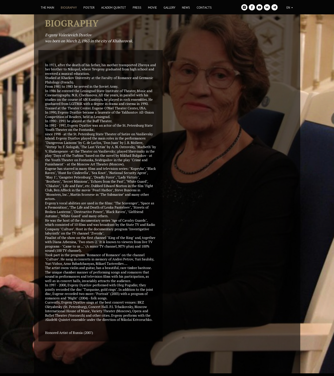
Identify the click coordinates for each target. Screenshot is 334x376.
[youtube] (259, 7)
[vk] (267, 7)
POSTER (89, 8)
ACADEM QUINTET (113, 8)
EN (288, 8)
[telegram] (274, 7)
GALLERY (169, 8)
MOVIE (152, 8)
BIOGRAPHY (69, 8)
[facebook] (252, 7)
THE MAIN (47, 8)
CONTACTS (204, 8)
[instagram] (244, 7)
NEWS (186, 8)
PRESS (137, 8)
